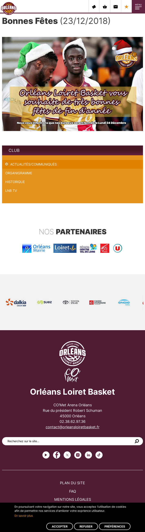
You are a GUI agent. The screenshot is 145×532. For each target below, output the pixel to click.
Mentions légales (72, 499)
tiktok (99, 455)
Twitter (67, 455)
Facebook (56, 455)
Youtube (46, 455)
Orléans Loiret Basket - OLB (8, 8)
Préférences (114, 526)
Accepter (60, 526)
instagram (77, 455)
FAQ (72, 491)
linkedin (88, 455)
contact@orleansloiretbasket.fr (73, 427)
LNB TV (11, 191)
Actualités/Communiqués (33, 164)
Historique (15, 182)
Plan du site (72, 483)
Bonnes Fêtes (12, 157)
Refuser (86, 526)
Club (14, 150)
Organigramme (18, 173)
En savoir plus (23, 515)
